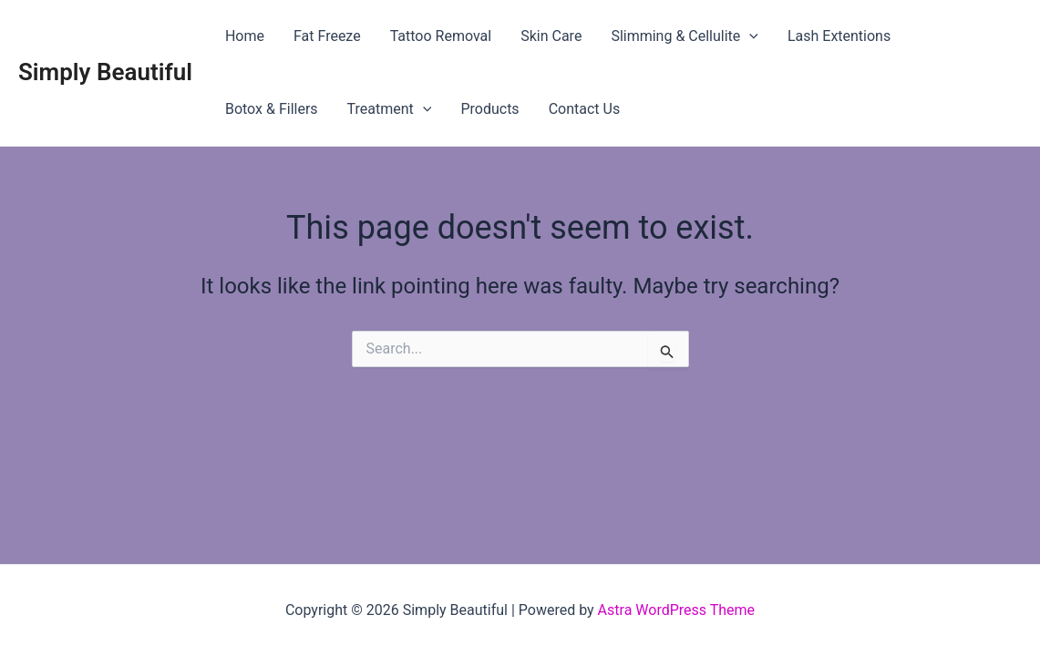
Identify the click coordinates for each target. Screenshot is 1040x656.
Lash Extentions (839, 36)
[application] (749, 36)
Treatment (389, 109)
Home (244, 36)
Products (489, 109)
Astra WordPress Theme (676, 610)
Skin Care (551, 36)
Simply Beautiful (105, 72)
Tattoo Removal (441, 36)
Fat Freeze (327, 36)
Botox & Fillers (271, 109)
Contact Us (585, 109)
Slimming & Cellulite (684, 36)
